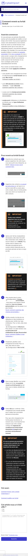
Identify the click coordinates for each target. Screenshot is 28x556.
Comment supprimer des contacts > (12, 87)
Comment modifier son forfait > (11, 79)
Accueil (2, 15)
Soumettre (14, 538)
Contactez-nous (13, 534)
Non (3, 510)
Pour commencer (9, 15)
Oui (2, 508)
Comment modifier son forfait (9, 497)
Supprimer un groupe (14, 278)
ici (13, 220)
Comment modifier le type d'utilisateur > (14, 106)
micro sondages (16, 54)
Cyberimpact (21, 554)
